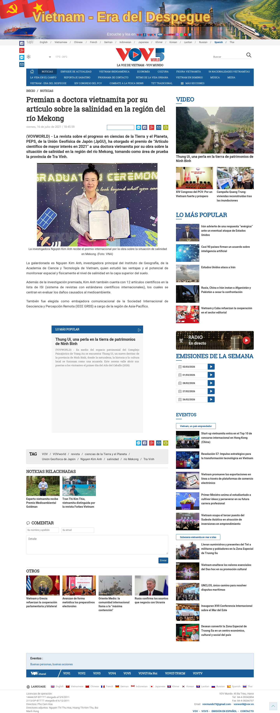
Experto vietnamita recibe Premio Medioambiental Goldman (42, 502)
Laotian (188, 42)
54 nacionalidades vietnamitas (229, 71)
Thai (232, 42)
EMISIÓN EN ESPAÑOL (224, 711)
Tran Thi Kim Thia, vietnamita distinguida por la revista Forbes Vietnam (78, 502)
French (93, 42)
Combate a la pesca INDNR (127, 83)
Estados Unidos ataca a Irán (218, 267)
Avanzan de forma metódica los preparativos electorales (78, 602)
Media (231, 77)
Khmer (159, 42)
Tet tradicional (161, 83)
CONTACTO (247, 711)
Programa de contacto (113, 77)
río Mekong (131, 459)
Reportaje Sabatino (77, 77)
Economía (143, 71)
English (44, 42)
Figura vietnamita (188, 71)
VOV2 (81, 673)
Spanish (218, 42)
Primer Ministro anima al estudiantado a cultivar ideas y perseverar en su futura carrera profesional (226, 499)
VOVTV (197, 673)
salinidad (113, 459)
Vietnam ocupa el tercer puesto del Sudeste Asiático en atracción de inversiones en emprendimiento (222, 519)
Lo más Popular (201, 215)
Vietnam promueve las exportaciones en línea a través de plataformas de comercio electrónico (227, 478)
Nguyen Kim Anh (91, 459)
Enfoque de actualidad (76, 71)
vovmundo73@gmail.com (216, 704)
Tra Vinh (149, 459)
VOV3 (97, 673)
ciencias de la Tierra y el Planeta (106, 454)
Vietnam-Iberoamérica (114, 71)
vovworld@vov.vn (244, 704)
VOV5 (127, 673)
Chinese (78, 42)
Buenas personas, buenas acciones (51, 664)
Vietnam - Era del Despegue (48, 83)
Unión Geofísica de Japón (58, 459)
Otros (32, 571)
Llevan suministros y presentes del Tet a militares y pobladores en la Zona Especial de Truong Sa (227, 549)
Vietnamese (61, 42)
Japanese (143, 42)
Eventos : (36, 658)
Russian (203, 42)
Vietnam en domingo (189, 77)
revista (75, 454)
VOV (45, 454)
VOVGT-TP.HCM (175, 673)
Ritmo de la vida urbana (152, 77)
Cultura (163, 71)
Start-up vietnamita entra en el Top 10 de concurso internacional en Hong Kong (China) (226, 438)
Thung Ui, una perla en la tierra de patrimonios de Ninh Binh (95, 341)
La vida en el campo (43, 77)
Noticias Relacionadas (51, 471)
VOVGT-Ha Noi (147, 673)
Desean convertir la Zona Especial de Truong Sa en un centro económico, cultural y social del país (224, 630)
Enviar (163, 560)
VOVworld (59, 454)
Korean (173, 42)
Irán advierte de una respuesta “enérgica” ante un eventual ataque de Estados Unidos (227, 230)
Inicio (30, 91)
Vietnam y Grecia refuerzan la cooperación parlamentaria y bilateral (41, 602)
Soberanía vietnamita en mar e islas (198, 537)
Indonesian (125, 42)
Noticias (47, 71)
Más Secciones (192, 83)
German (108, 42)
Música (215, 77)
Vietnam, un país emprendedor (196, 426)
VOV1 (66, 673)
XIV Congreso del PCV (88, 83)
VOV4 (112, 673)
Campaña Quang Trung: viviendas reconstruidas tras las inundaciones (234, 196)
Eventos (186, 414)
